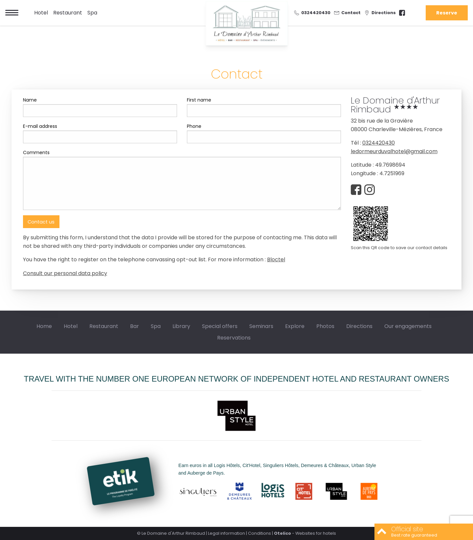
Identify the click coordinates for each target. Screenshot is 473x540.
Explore (294, 326)
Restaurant (67, 12)
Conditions (259, 533)
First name (199, 100)
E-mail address (40, 126)
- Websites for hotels (305, 533)
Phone (194, 126)
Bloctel (276, 259)
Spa (92, 12)
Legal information (226, 533)
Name (30, 100)
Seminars (261, 326)
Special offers (219, 326)
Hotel (41, 12)
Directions (359, 326)
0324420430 (378, 143)
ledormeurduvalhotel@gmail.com (394, 151)
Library (181, 326)
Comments (36, 152)
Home (44, 326)
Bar (134, 326)
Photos (325, 326)
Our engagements (408, 326)
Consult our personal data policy (65, 273)
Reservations (234, 337)
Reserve (446, 13)
